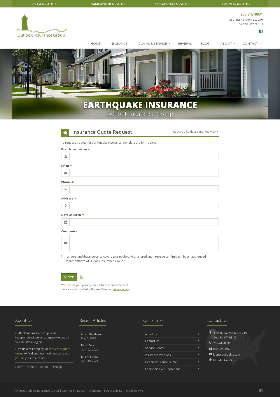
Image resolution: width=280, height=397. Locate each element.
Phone (67, 182)
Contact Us (172, 341)
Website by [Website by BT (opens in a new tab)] (135, 391)
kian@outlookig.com (226, 354)
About (228, 43)
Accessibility (114, 391)
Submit (69, 277)
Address (68, 198)
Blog (207, 43)
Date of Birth (72, 215)
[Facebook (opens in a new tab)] (260, 31)
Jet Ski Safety (108, 358)
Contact (252, 43)
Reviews (185, 43)
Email (66, 166)
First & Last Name (75, 149)
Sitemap (57, 367)
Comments (69, 231)
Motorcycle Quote (172, 4)
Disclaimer (96, 391)
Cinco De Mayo (108, 336)
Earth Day (108, 347)
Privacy (80, 391)
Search (67, 391)
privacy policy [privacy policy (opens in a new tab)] (121, 289)
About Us (172, 334)
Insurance (120, 43)
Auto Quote (44, 4)
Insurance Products (172, 355)
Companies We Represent (172, 369)
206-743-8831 (221, 343)
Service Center (172, 348)
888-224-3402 (221, 349)
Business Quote (236, 4)
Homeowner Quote (108, 4)
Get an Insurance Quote (172, 362)
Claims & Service (154, 43)
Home (96, 43)
